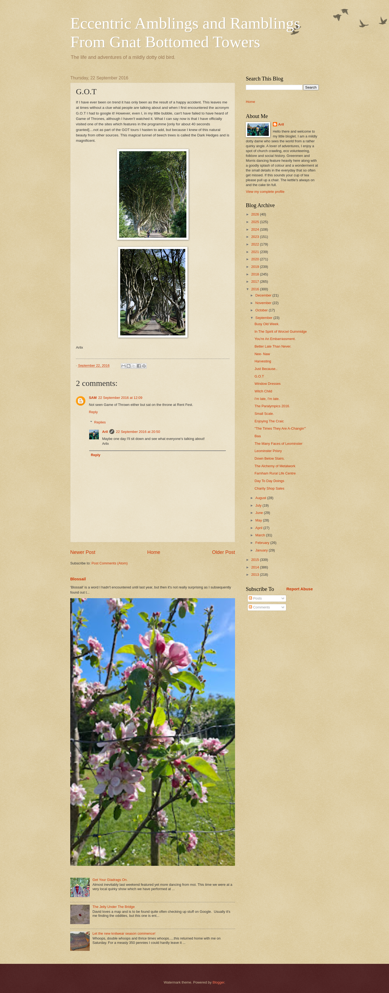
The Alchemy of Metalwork (274, 466)
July (258, 505)
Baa (257, 436)
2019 (255, 267)
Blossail (78, 579)
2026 (255, 214)
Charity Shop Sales (269, 488)
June (259, 513)
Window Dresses (267, 384)
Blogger (218, 982)
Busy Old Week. (266, 324)
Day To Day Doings (269, 481)
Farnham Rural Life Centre (275, 473)
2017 (255, 282)
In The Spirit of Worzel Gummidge (280, 331)
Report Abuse (299, 589)
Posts (255, 598)
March (260, 535)
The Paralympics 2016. (272, 406)
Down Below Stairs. (269, 458)
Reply (93, 412)
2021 (255, 252)
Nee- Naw (262, 354)
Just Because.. (265, 369)
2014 (255, 567)
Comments (259, 607)
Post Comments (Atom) (110, 563)
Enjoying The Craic (269, 421)
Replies (100, 422)
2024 (255, 229)
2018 (255, 274)
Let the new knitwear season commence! (123, 933)
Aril (105, 432)
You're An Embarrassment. (275, 339)
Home (153, 552)
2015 (255, 560)
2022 (255, 244)
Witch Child (263, 391)
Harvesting (262, 361)
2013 (255, 575)
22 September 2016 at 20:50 (138, 432)
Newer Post (82, 552)
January (262, 550)
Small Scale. (264, 414)
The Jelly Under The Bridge (113, 907)
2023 (255, 237)
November (263, 303)
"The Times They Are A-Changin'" (280, 428)
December (263, 295)
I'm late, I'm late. (267, 399)
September (264, 318)
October (262, 310)
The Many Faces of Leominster (278, 444)
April (259, 528)
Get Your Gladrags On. (110, 880)
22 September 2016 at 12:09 (120, 398)
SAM (93, 398)
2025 (255, 222)
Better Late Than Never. (272, 346)
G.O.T (259, 376)
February (262, 543)
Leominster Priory (268, 451)
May (259, 520)
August (261, 498)
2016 (255, 289)
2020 (255, 259)
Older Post (223, 552)
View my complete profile (265, 192)
